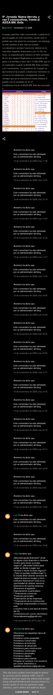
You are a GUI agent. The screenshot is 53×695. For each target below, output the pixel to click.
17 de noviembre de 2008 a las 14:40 (30, 545)
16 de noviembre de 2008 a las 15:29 (30, 218)
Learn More (22, 692)
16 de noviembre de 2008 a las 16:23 (30, 238)
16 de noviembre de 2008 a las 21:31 (30, 372)
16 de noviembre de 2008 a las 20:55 (30, 353)
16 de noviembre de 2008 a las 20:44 (30, 315)
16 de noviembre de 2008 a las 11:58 (30, 161)
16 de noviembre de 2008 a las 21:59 (30, 411)
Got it (35, 692)
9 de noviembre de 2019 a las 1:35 (29, 620)
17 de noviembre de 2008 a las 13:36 (30, 507)
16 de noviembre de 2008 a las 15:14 (30, 199)
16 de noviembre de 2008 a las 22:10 (30, 430)
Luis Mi (17, 515)
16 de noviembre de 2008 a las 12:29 (30, 180)
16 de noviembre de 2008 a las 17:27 (30, 257)
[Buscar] (49, 5)
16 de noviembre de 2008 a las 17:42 (30, 276)
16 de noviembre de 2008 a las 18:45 (30, 295)
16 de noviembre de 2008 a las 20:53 (30, 334)
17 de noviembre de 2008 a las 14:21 (30, 526)
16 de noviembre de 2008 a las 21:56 (30, 391)
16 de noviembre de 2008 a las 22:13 (30, 449)
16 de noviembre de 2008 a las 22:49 (30, 468)
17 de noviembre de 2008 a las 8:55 (30, 488)
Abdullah (17, 629)
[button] (49, 17)
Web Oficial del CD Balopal (26, 6)
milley (16, 553)
